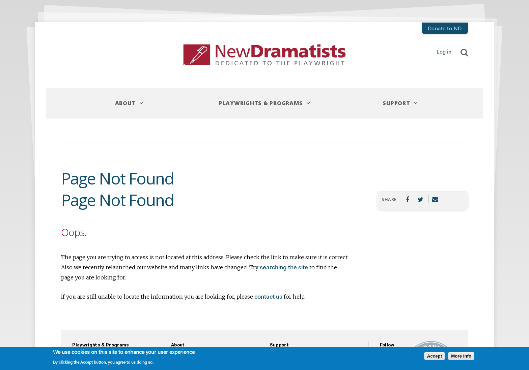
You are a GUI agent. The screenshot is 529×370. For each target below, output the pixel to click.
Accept (434, 356)
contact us (268, 297)
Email (435, 199)
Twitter (420, 199)
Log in (444, 52)
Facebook (407, 199)
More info (461, 356)
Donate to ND (445, 29)
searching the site (284, 268)
